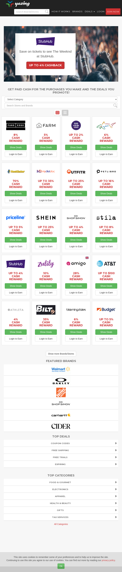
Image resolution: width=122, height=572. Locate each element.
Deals (90, 14)
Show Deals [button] (16, 147)
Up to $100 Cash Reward (106, 276)
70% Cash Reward (15, 184)
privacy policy (108, 560)
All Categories (61, 524)
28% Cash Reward (76, 276)
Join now (113, 14)
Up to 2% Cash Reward (76, 137)
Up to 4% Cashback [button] (45, 65)
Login (101, 14)
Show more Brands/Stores (61, 353)
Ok (61, 566)
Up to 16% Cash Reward (106, 184)
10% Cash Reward (46, 276)
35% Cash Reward (46, 322)
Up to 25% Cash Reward (76, 184)
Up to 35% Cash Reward (46, 184)
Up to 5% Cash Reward (16, 230)
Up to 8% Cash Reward (106, 230)
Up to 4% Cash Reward (76, 230)
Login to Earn (15, 154)
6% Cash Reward (106, 137)
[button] (12, 54)
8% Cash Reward (15, 137)
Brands (77, 14)
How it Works (61, 14)
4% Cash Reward (15, 322)
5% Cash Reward (46, 137)
